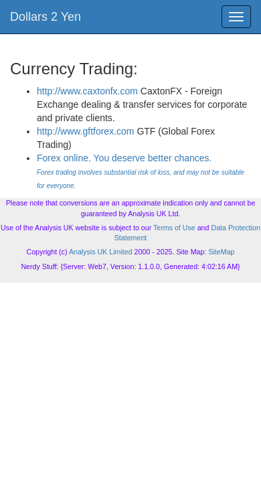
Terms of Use (174, 228)
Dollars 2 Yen (45, 16)
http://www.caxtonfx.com (87, 91)
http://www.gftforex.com (86, 131)
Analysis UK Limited (101, 252)
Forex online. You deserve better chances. (140, 171)
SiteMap (221, 252)
